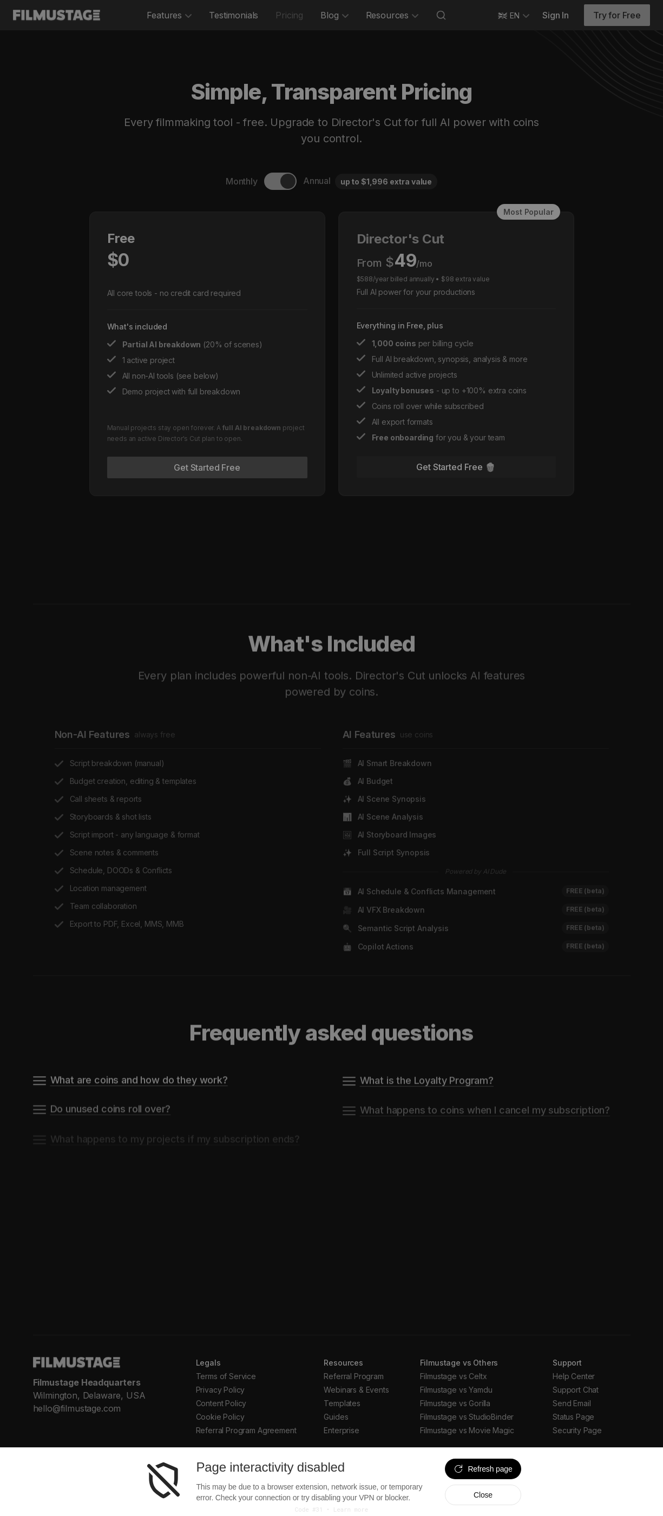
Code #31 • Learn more (331, 1509)
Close (483, 1495)
